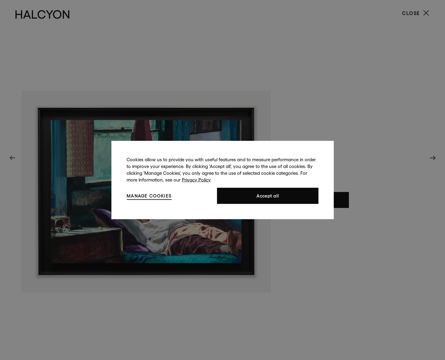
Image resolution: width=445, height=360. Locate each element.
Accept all (267, 195)
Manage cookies (149, 195)
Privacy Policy (196, 179)
